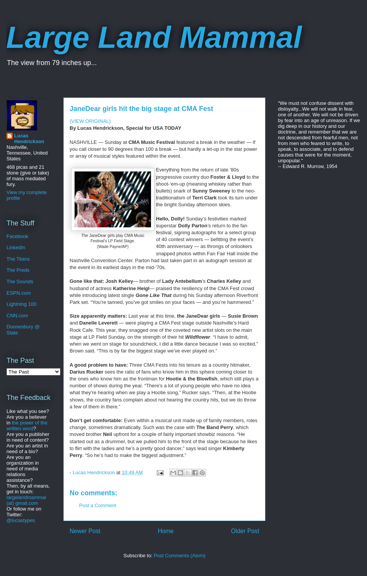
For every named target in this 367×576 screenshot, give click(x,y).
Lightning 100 (21, 304)
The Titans (18, 259)
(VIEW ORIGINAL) (90, 121)
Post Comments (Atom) (179, 555)
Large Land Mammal (154, 37)
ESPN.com (18, 293)
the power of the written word (26, 425)
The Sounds (19, 281)
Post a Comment (97, 505)
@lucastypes (20, 520)
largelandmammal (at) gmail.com (26, 500)
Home (166, 531)
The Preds (17, 270)
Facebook (17, 236)
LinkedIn (15, 247)
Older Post (245, 531)
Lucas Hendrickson (29, 138)
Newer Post (85, 531)
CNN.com (17, 315)
